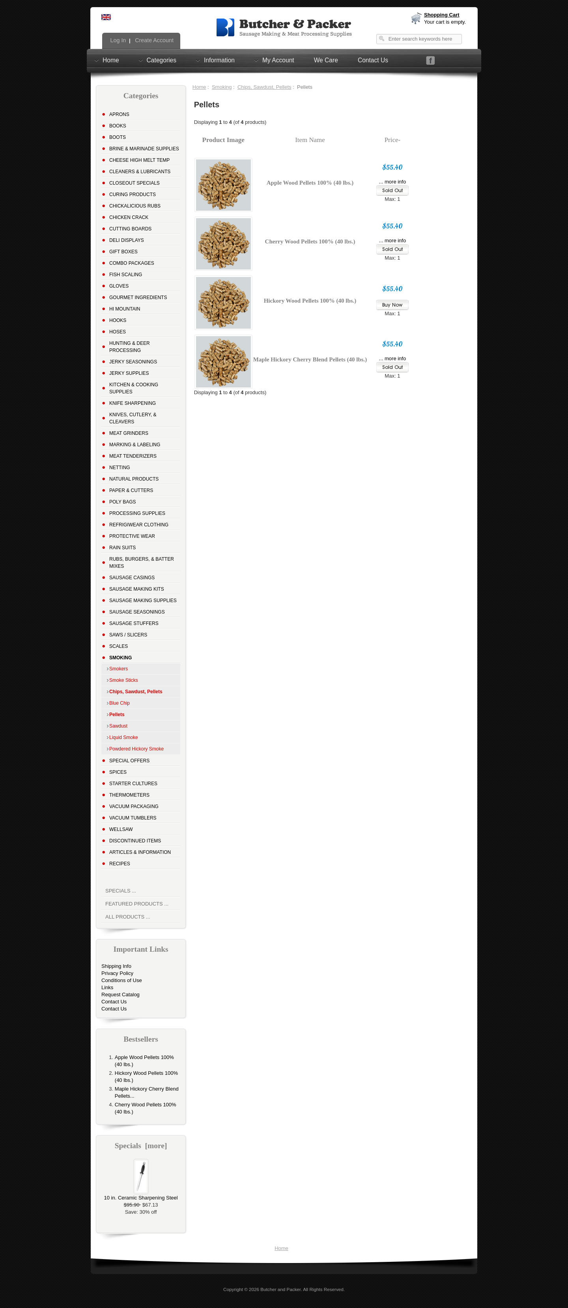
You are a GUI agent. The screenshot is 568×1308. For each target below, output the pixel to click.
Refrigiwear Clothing (138, 525)
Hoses (117, 332)
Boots (117, 137)
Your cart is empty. (445, 22)
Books (117, 126)
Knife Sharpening (132, 403)
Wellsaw (121, 829)
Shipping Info (116, 966)
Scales (118, 646)
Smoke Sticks (123, 680)
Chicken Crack (128, 217)
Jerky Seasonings (133, 362)
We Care (326, 60)
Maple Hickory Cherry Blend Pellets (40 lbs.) (310, 359)
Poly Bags (122, 502)
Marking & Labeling (134, 444)
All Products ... (127, 917)
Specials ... (120, 891)
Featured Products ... (136, 904)
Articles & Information (140, 852)
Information (219, 60)
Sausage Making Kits (136, 589)
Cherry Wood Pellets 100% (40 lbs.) (310, 241)
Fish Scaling (125, 274)
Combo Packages (131, 263)
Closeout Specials (134, 183)
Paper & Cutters (131, 490)
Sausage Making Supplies (143, 600)
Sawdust (118, 726)
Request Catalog (120, 994)
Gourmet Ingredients (138, 297)
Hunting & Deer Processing (129, 347)
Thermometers (129, 795)
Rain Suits (122, 547)
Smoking (222, 87)
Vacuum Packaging (134, 806)
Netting (119, 467)
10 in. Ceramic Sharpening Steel (141, 1195)
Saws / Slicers (128, 635)
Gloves (119, 286)
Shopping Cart (442, 15)
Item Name (310, 140)
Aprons (119, 114)
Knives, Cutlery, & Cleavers (133, 418)
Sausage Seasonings (137, 612)
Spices (118, 772)
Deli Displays (126, 240)
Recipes (119, 863)
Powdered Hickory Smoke (136, 749)
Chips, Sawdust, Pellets (264, 87)
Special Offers (129, 760)
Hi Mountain (124, 309)
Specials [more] (141, 1145)
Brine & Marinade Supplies (144, 149)
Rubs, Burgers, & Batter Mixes (141, 562)
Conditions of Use (121, 980)
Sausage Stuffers (134, 623)
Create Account (153, 40)
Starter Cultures (133, 783)
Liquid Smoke (123, 737)
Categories (161, 60)
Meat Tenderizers (133, 456)
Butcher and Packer (280, 1289)
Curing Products (132, 194)
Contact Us (373, 60)
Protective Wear (132, 536)
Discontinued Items (135, 841)
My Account (278, 60)
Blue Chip (119, 703)
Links (107, 987)
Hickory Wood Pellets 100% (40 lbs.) (310, 301)
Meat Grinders (128, 433)
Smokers (118, 669)
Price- (392, 140)
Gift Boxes (123, 251)
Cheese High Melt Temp (139, 160)
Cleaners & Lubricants (139, 171)
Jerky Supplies (129, 373)
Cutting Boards (130, 229)
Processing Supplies (137, 513)
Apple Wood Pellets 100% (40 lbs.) (310, 183)
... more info (392, 182)
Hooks (117, 320)
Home (111, 60)
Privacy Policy (117, 973)
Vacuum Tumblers (133, 818)
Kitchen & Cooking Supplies (133, 388)
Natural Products (134, 479)
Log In (117, 40)
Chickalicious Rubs (135, 206)
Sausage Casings (132, 577)
